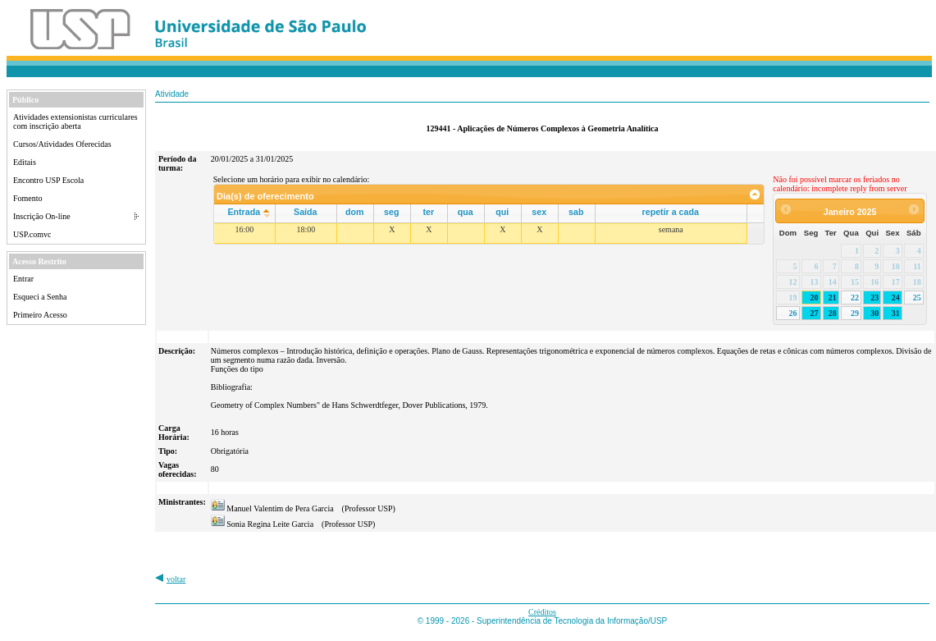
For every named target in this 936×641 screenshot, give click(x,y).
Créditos (542, 611)
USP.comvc (32, 234)
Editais (24, 162)
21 (833, 297)
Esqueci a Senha (40, 296)
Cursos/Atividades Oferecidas (62, 144)
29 (855, 313)
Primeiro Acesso (40, 314)
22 (855, 297)
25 (917, 297)
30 (874, 313)
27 (814, 313)
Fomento (28, 198)
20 (814, 297)
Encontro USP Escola (48, 180)
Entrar (23, 278)
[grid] (480, 233)
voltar (176, 579)
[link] (755, 194)
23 (874, 297)
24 (896, 297)
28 (833, 313)
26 (793, 313)
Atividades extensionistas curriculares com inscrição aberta (75, 121)
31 (896, 313)
